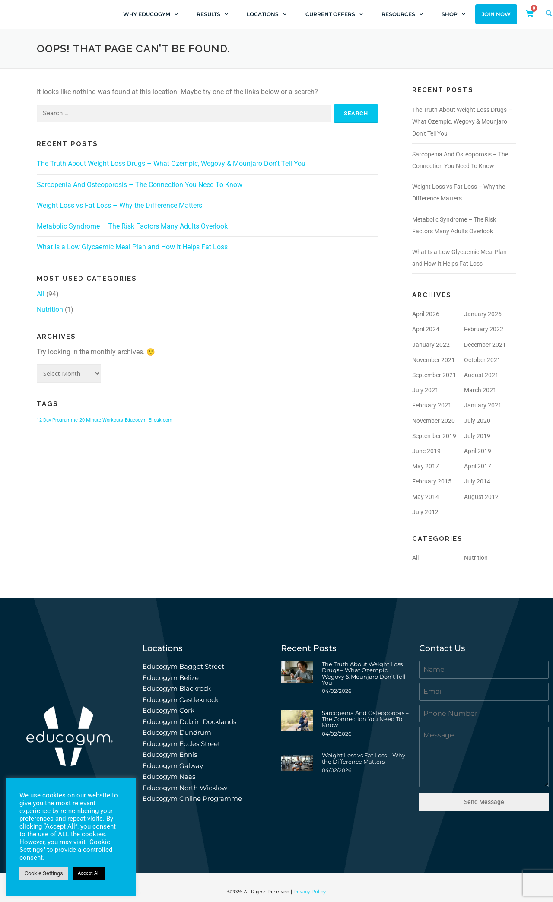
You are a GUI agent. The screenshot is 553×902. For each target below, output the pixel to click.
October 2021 (482, 359)
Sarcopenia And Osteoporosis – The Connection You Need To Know (139, 185)
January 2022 (431, 344)
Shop (453, 14)
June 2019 (426, 451)
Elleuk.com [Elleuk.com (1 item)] (160, 420)
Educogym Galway (173, 766)
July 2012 (425, 511)
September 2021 (434, 375)
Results (212, 14)
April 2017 (477, 466)
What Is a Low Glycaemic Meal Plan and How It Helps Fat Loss (132, 247)
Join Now (496, 14)
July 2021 (425, 390)
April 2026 (425, 314)
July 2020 (477, 420)
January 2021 (483, 405)
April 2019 (477, 451)
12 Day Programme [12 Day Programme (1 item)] (57, 420)
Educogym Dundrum (177, 732)
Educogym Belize (171, 677)
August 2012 (481, 496)
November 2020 (433, 420)
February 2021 (431, 405)
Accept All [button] (89, 873)
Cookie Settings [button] (44, 873)
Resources (402, 14)
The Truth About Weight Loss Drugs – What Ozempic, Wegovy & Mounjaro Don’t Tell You (171, 163)
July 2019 (477, 435)
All (40, 294)
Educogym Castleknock (181, 700)
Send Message (484, 801)
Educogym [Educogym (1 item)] (136, 420)
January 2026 (483, 314)
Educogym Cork (168, 710)
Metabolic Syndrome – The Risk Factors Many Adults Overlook (132, 226)
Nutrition (50, 309)
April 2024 (425, 329)
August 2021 (481, 375)
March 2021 (480, 390)
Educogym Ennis (170, 754)
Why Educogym (150, 14)
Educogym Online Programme (192, 798)
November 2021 (433, 359)
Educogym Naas (169, 776)
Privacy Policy (309, 888)
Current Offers (334, 14)
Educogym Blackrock (177, 688)
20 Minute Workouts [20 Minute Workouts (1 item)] (101, 420)
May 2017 (425, 466)
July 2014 (477, 481)
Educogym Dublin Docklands (189, 722)
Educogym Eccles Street (181, 744)
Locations (266, 14)
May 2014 (425, 496)
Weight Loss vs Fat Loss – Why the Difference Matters (119, 205)
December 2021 (485, 344)
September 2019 (434, 435)
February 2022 (483, 329)
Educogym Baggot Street (184, 666)
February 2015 (431, 481)
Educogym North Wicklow (185, 788)
